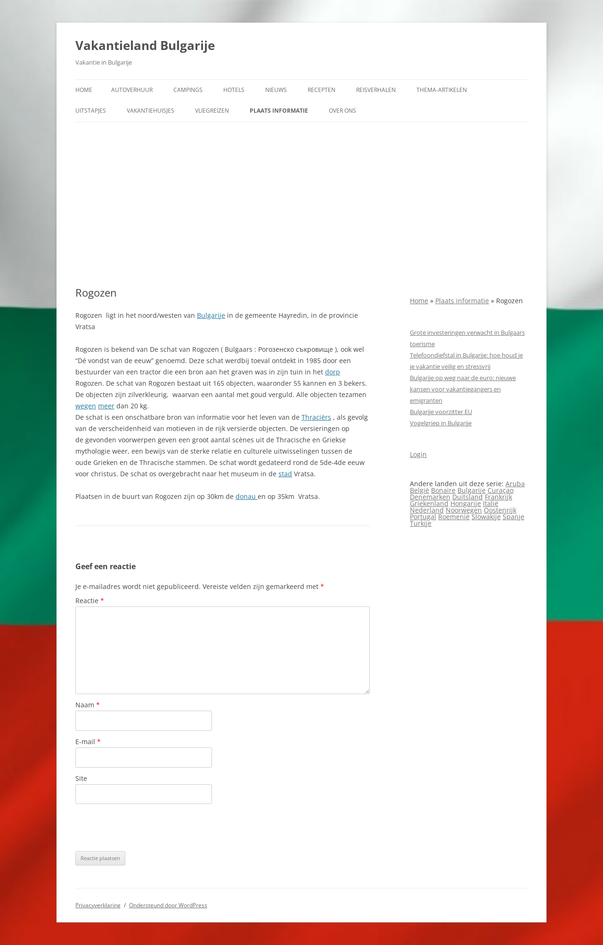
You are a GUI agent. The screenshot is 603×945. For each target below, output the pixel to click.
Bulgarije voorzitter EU (441, 411)
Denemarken (430, 496)
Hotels (233, 90)
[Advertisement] (301, 204)
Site (81, 778)
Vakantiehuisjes (150, 111)
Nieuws (276, 90)
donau (247, 496)
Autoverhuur (132, 90)
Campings (188, 90)
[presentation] (147, 827)
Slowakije (486, 516)
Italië (490, 503)
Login (418, 454)
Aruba (515, 483)
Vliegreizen (212, 111)
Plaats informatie (279, 111)
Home (83, 90)
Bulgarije (211, 315)
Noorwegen (464, 510)
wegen (85, 405)
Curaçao (500, 490)
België (419, 490)
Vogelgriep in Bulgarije (441, 423)
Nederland (427, 510)
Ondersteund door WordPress (168, 905)
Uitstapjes (90, 111)
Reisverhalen (376, 90)
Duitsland (467, 496)
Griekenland (429, 503)
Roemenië (454, 516)
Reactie (89, 600)
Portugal (423, 516)
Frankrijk (498, 496)
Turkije (421, 523)
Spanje (513, 516)
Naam (87, 704)
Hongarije (465, 503)
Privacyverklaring (98, 905)
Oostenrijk (500, 510)
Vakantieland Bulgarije (145, 45)
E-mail (88, 741)
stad (285, 473)
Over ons (342, 111)
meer (106, 405)
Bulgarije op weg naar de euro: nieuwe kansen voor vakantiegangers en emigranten (463, 389)
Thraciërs (316, 417)
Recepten (321, 90)
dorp (332, 371)
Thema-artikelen (441, 90)
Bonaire (443, 490)
